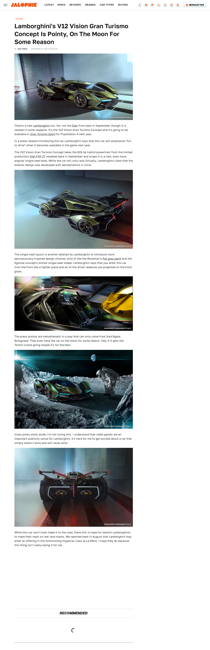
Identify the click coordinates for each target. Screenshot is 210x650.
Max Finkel (23, 49)
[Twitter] (159, 5)
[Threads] (165, 5)
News (61, 4)
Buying (123, 4)
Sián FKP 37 (37, 156)
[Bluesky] (146, 5)
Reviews (75, 4)
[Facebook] (139, 5)
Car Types (107, 4)
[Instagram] (171, 5)
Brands (90, 4)
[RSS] (178, 5)
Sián (75, 125)
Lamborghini (41, 125)
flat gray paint (112, 258)
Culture (19, 19)
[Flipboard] (152, 5)
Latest (49, 4)
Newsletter (195, 4)
